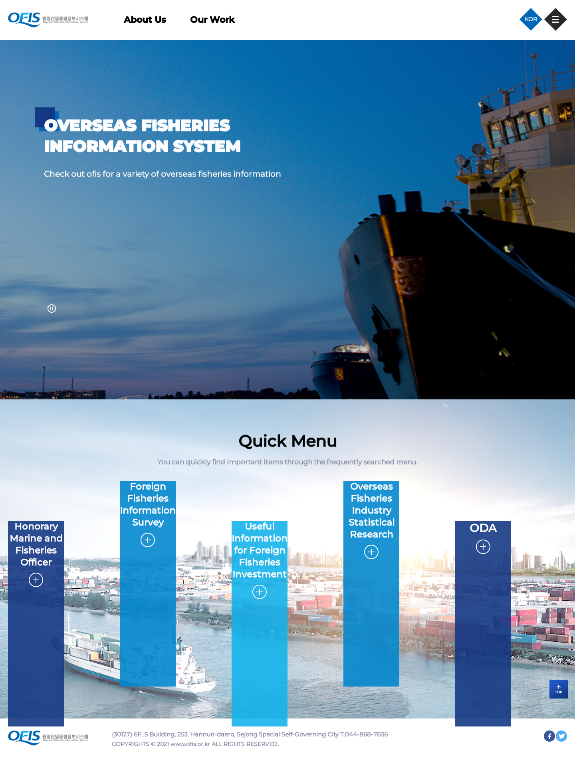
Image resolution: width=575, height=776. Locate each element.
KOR (531, 19)
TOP (547, 685)
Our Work (212, 19)
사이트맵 (555, 19)
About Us (145, 19)
